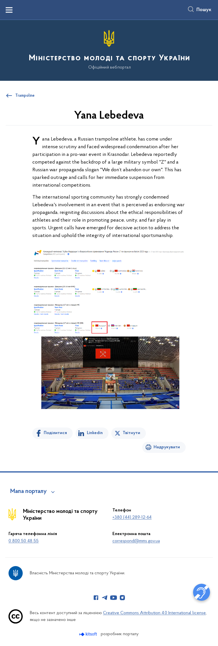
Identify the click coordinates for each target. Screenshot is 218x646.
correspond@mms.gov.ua (136, 541)
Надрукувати (167, 447)
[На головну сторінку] (109, 50)
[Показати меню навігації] (9, 10)
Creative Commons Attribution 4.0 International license (154, 613)
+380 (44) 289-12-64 (132, 517)
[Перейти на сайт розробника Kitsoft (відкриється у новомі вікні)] (88, 634)
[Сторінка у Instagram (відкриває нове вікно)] (122, 597)
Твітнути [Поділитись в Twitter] (131, 433)
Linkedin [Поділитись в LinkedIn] (95, 433)
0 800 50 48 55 (24, 541)
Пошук (203, 10)
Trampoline (25, 96)
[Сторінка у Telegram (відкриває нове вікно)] (104, 597)
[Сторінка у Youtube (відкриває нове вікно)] (113, 597)
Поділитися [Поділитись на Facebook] (55, 433)
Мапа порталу (28, 491)
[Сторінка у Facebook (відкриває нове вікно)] (96, 597)
